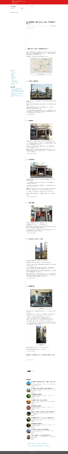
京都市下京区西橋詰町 (30, 114)
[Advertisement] (41, 14)
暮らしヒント (13, 76)
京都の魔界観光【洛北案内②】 (36, 394)
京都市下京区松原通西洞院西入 (32, 196)
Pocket (33, 371)
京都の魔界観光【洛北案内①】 (36, 423)
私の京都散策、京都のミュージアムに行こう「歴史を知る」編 (42, 417)
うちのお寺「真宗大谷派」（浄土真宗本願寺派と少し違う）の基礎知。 (38, 446)
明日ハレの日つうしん (18, 1)
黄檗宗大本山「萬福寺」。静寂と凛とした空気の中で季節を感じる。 (43, 411)
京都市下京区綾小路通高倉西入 (32, 153)
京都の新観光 (53, 25)
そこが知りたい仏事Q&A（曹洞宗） (17, 88)
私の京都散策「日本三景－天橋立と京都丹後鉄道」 (40, 429)
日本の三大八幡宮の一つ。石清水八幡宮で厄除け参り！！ (41, 435)
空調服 (12, 73)
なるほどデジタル (14, 80)
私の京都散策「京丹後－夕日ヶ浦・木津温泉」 (39, 400)
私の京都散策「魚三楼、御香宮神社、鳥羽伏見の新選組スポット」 (43, 388)
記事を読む (32, 386)
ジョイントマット (14, 72)
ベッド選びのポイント (14, 81)
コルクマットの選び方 (14, 82)
